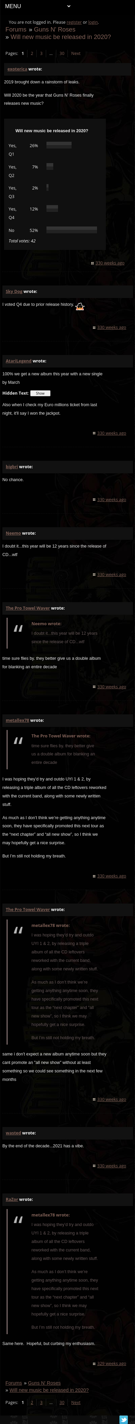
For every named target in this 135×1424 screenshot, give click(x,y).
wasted (13, 1133)
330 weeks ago (110, 263)
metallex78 (17, 720)
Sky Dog (14, 291)
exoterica (17, 69)
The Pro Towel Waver (28, 608)
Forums (15, 29)
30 (62, 53)
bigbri (12, 467)
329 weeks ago (111, 1363)
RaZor (12, 1199)
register (74, 22)
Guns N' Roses (54, 29)
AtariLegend (19, 361)
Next (75, 53)
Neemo (13, 533)
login (93, 22)
